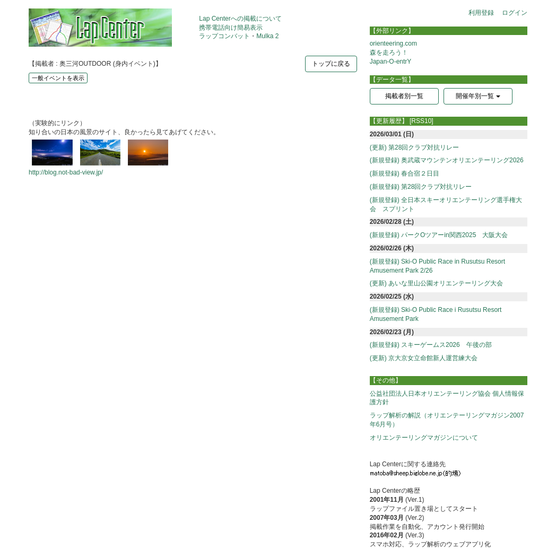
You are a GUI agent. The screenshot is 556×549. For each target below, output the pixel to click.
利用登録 (481, 12)
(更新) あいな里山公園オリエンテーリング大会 (436, 283)
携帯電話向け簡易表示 (231, 27)
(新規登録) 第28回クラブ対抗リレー (421, 186)
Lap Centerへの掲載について (240, 18)
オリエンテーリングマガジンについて (424, 437)
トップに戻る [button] (331, 63)
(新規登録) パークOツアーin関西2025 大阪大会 (439, 235)
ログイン (514, 12)
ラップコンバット (224, 36)
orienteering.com (393, 43)
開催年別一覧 (478, 96)
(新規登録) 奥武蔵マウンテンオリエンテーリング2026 (447, 160)
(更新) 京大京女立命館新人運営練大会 (423, 358)
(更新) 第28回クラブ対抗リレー (414, 147)
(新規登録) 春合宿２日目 (404, 173)
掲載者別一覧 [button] (404, 96)
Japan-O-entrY (391, 61)
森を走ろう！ (389, 52)
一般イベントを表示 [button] (58, 78)
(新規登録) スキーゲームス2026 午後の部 (431, 344)
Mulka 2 (267, 36)
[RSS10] (421, 121)
